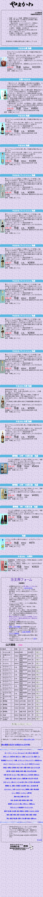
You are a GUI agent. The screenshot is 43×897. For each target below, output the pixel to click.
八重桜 (7, 778)
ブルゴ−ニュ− (12, 764)
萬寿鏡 (17, 771)
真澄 (21, 771)
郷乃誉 (8, 771)
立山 (32, 767)
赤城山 (5, 767)
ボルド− (5, 764)
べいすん (23, 793)
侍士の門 (30, 778)
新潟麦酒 (21, 807)
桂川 (18, 767)
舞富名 (22, 811)
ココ (39, 756)
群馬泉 (14, 767)
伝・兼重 (12, 785)
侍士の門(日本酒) (32, 771)
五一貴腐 (34, 756)
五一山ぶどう (21, 753)
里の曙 (16, 800)
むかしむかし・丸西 (9, 789)
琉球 (18, 814)
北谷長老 (22, 814)
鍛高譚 (10, 804)
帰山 (19, 774)
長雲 (20, 800)
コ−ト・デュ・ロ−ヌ (22, 764)
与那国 (34, 814)
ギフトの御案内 (14, 633)
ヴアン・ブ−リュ (12, 753)
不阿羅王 (18, 785)
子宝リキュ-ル (14, 807)
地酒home (36, 774)
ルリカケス (16, 804)
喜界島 (24, 800)
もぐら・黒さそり (11, 782)
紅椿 (14, 778)
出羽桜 (13, 771)
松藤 (11, 814)
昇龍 (31, 800)
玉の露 (14, 811)
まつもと (14, 774)
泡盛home (33, 818)
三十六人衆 (37, 767)
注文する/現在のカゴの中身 (20, 745)
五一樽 (28, 753)
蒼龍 (23, 756)
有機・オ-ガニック (19, 760)
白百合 (37, 811)
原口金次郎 (37, 782)
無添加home (38, 760)
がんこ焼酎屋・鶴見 (27, 789)
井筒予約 (12, 756)
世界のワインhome (34, 764)
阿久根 (36, 778)
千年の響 (24, 818)
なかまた (18, 789)
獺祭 (25, 771)
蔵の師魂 (36, 789)
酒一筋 (9, 774)
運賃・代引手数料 (15, 626)
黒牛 (21, 767)
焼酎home (32, 804)
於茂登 (26, 811)
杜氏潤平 (23, 785)
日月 (28, 796)
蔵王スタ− (18, 756)
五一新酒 (32, 753)
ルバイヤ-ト (10, 760)
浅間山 (9, 767)
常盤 (19, 818)
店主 (34, 638)
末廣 (5, 774)
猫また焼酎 (20, 796)
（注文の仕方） (28, 588)
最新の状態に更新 (29, 739)
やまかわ (31, 811)
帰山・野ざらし (24, 804)
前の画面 (5, 745)
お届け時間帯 (26, 632)
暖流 (11, 818)
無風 (22, 774)
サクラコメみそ (28, 807)
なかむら (19, 778)
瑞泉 (8, 814)
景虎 (28, 767)
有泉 (12, 800)
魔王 (11, 778)
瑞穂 (30, 814)
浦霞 (25, 767)
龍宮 (28, 800)
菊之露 (15, 818)
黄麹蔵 (7, 785)
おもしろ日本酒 (28, 774)
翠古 (8, 818)
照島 (14, 814)
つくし (13, 793)
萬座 (27, 814)
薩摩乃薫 (24, 778)
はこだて (28, 756)
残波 (28, 818)
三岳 (4, 782)
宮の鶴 (9, 811)
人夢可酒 (29, 793)
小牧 (25, 782)
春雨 (5, 811)
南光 (18, 811)
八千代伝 (30, 782)
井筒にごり (6, 756)
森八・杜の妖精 (31, 785)
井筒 (37, 753)
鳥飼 (15, 796)
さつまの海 (20, 782)
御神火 (18, 793)
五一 (6, 753)
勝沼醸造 (3, 760)
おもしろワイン (30, 760)
